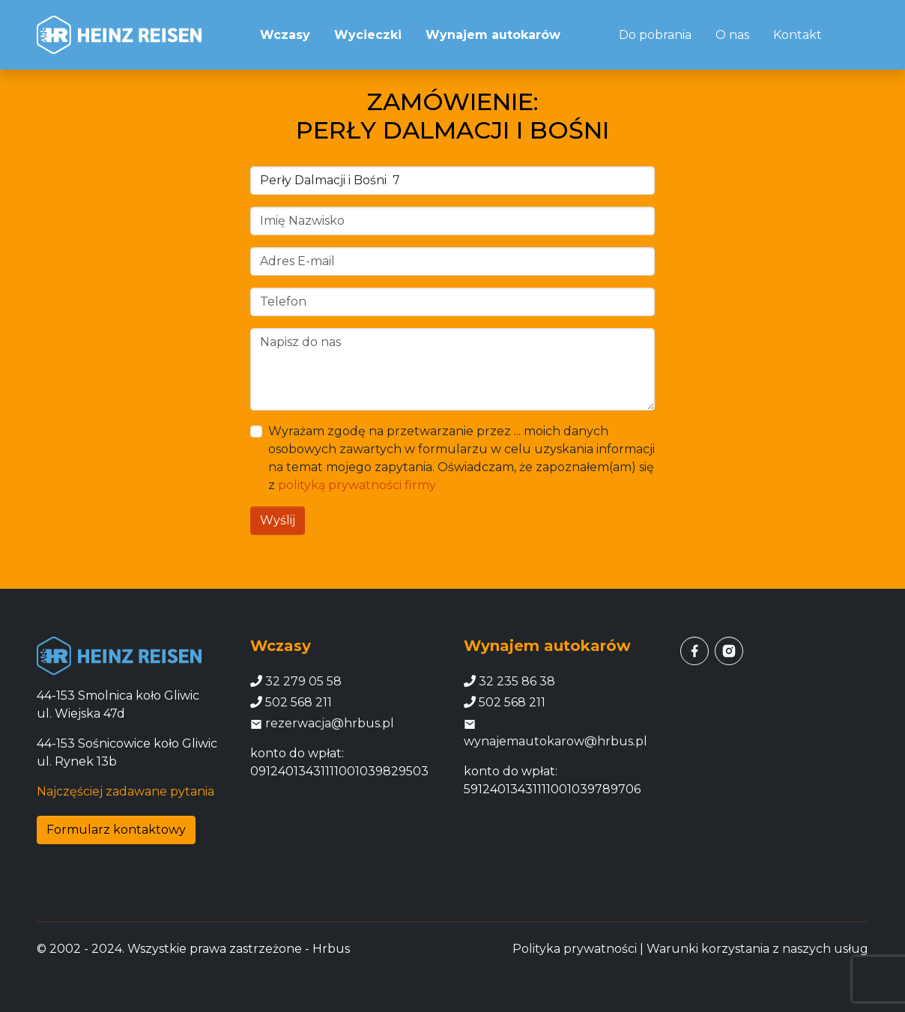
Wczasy (285, 35)
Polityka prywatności (574, 949)
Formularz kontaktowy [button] (116, 829)
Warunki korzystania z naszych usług (757, 949)
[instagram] (729, 651)
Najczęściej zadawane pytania (125, 791)
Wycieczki (368, 35)
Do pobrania (655, 35)
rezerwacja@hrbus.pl (322, 723)
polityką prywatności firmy (357, 485)
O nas (732, 35)
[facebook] (694, 651)
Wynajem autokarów (493, 35)
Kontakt (797, 35)
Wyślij (277, 520)
